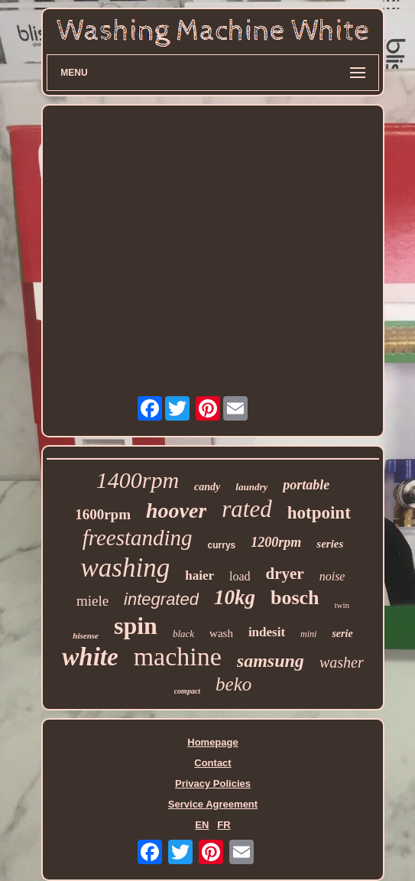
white (90, 657)
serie (342, 633)
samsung (270, 661)
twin (342, 605)
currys (222, 545)
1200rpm (276, 542)
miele (92, 601)
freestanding (138, 537)
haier (199, 575)
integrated (161, 599)
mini (308, 634)
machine (178, 656)
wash (221, 633)
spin (135, 625)
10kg (234, 597)
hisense (86, 635)
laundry (251, 487)
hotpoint (319, 512)
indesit (266, 632)
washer (341, 662)
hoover (176, 510)
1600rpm (103, 514)
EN (202, 825)
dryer (285, 573)
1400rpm (137, 480)
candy (207, 487)
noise (332, 576)
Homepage (212, 742)
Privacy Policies (213, 783)
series (329, 544)
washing (125, 568)
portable (306, 485)
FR (223, 825)
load (240, 576)
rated (246, 509)
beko (233, 684)
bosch (295, 598)
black (183, 633)
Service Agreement (213, 804)
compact (187, 691)
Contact (212, 763)
